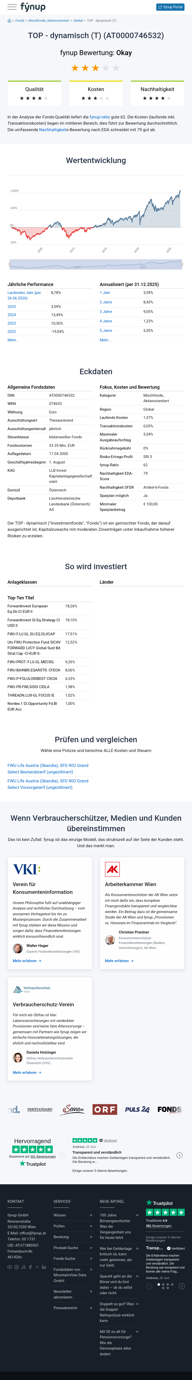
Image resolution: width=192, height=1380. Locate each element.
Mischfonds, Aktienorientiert (48, 20)
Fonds (20, 20)
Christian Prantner (134, 932)
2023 (12, 323)
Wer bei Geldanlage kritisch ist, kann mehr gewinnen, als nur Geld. (116, 1257)
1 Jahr (105, 292)
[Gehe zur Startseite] (33, 7)
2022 (12, 331)
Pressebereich (66, 1308)
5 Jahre (106, 330)
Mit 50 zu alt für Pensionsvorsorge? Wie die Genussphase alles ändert (116, 1342)
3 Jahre (106, 311)
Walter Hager (37, 945)
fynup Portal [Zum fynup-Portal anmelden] (170, 7)
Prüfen (59, 1226)
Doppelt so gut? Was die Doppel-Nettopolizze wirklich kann (117, 1312)
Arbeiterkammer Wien (130, 884)
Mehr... (13, 340)
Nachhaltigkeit (52, 129)
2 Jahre (106, 302)
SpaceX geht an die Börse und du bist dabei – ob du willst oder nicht (116, 1284)
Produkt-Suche (66, 1248)
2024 (12, 315)
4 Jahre (106, 321)
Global (78, 20)
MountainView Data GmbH (70, 1278)
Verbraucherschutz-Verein (43, 1005)
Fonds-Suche (65, 1258)
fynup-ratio (100, 116)
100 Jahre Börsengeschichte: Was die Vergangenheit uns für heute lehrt (115, 1226)
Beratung (61, 1237)
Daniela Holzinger (41, 1052)
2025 (12, 306)
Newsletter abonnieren (63, 1294)
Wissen (60, 1215)
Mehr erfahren (24, 961)
